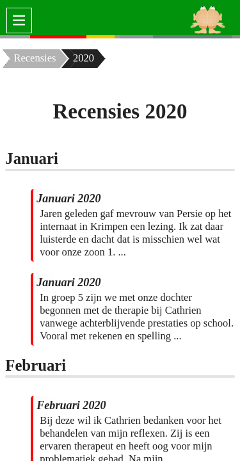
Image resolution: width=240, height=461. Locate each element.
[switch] (19, 20)
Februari (35, 365)
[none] (15, 36)
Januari (31, 158)
